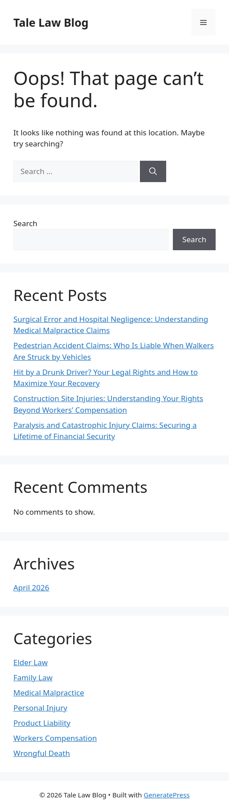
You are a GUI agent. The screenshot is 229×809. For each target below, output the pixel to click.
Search (25, 223)
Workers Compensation (55, 738)
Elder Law (30, 662)
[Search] (153, 171)
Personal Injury (40, 708)
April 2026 (31, 587)
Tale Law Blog (51, 22)
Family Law (33, 677)
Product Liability (41, 723)
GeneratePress (166, 794)
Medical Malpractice (48, 692)
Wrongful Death (41, 753)
